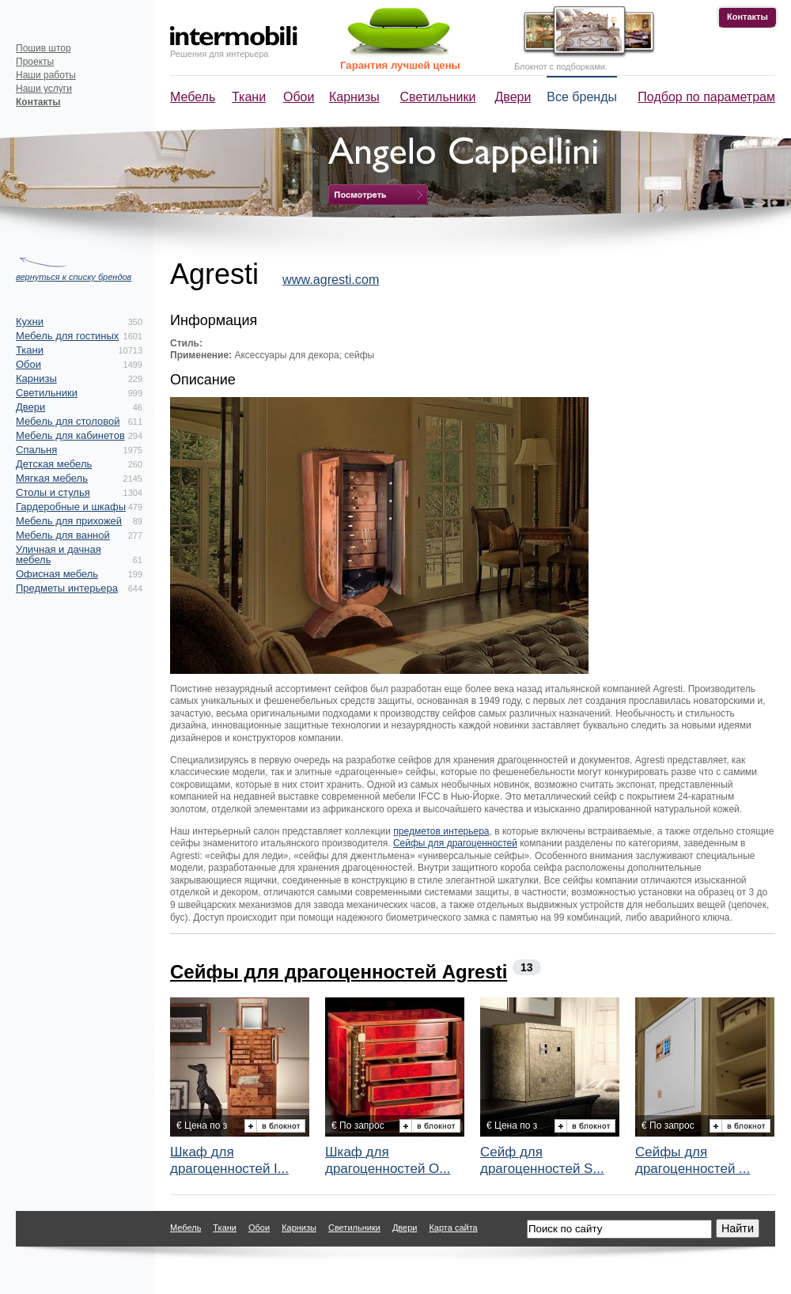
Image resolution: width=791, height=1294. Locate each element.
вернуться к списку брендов (73, 277)
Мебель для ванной (63, 535)
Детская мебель (54, 464)
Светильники (438, 97)
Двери (513, 97)
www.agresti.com (330, 279)
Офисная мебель (57, 574)
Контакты (747, 16)
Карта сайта (453, 1227)
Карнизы (354, 97)
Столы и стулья (53, 492)
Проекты (35, 61)
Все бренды (582, 97)
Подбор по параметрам (706, 97)
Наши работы (46, 75)
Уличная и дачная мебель (58, 554)
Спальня (36, 450)
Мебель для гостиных (67, 336)
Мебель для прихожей (69, 521)
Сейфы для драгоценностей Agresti (338, 971)
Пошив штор (43, 48)
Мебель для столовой (67, 421)
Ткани (249, 97)
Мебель (192, 97)
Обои (298, 97)
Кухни (30, 321)
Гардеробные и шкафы (71, 507)
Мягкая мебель (52, 478)
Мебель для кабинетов (70, 435)
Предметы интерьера (67, 588)
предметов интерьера (441, 831)
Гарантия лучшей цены (400, 65)
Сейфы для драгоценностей (455, 843)
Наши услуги (44, 88)
